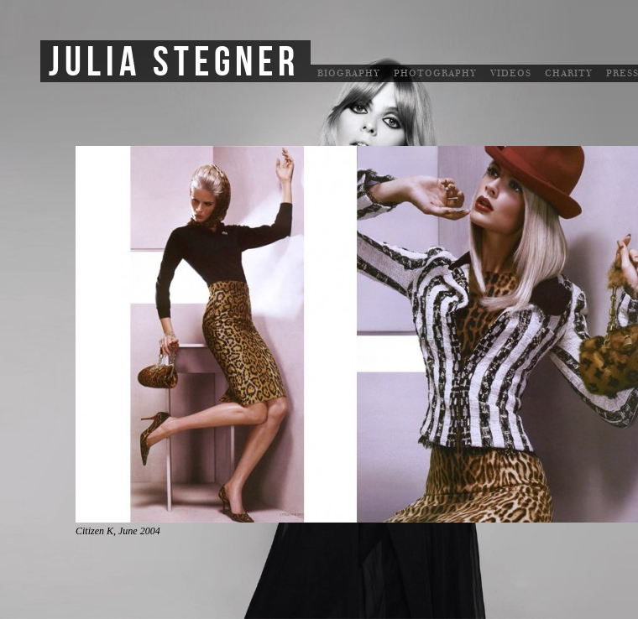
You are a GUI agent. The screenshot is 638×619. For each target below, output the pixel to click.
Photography (435, 73)
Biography (348, 73)
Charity (569, 73)
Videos (510, 73)
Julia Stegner (174, 63)
